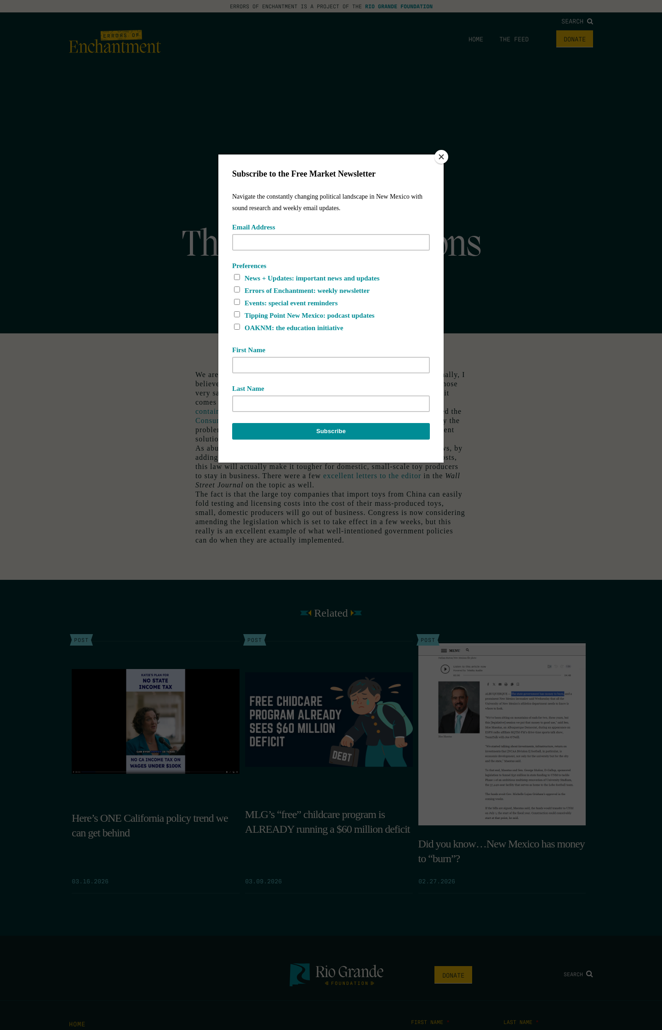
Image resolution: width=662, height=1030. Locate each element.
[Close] (441, 157)
